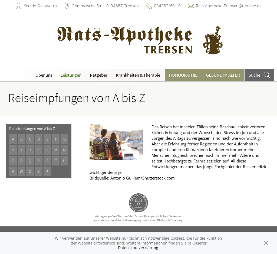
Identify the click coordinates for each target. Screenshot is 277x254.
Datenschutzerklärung (138, 247)
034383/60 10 (167, 5)
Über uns (43, 75)
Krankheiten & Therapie (138, 75)
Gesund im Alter (223, 75)
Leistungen (71, 75)
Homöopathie (183, 75)
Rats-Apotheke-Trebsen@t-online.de (229, 5)
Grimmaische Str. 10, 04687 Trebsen (105, 5)
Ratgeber (98, 75)
